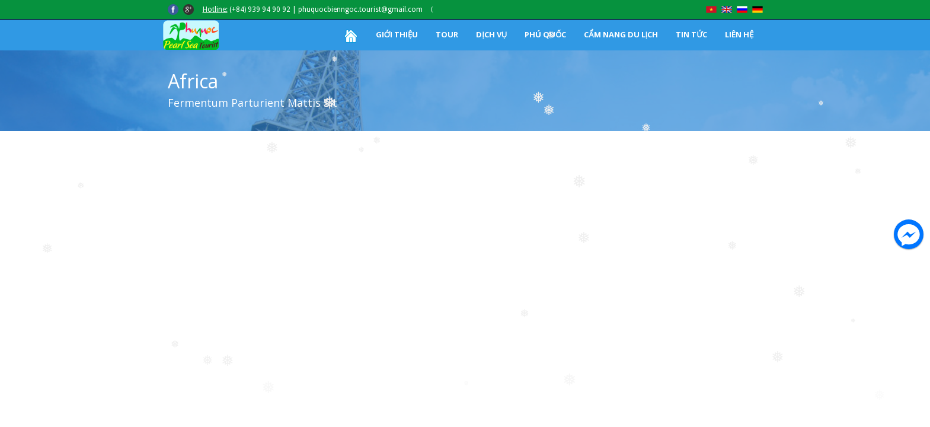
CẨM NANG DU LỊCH (621, 34)
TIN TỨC (691, 34)
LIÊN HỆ (739, 34)
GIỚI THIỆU (397, 34)
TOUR (447, 34)
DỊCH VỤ (491, 34)
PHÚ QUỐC (545, 34)
